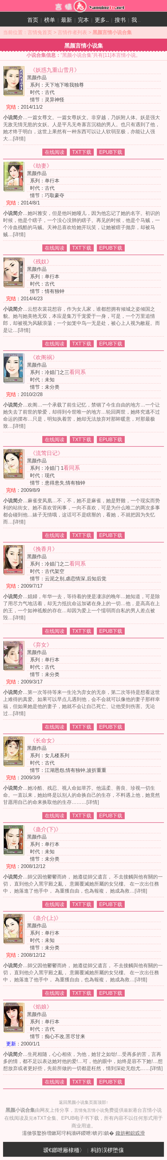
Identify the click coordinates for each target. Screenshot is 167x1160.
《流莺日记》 (46, 453)
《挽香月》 (44, 549)
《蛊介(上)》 (45, 918)
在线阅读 (54, 152)
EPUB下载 (111, 152)
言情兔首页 (40, 32)
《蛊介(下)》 (45, 829)
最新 (66, 20)
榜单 (49, 20)
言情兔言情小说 (89, 1110)
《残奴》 (41, 262)
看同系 (77, 372)
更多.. (102, 20)
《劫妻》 (41, 166)
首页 (32, 20)
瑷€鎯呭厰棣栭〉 (64, 1150)
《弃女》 (41, 645)
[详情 (18, 138)
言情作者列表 (72, 32)
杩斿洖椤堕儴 (107, 1150)
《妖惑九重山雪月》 (55, 70)
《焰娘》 (41, 1007)
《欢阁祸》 (44, 357)
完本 (83, 20)
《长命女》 (44, 741)
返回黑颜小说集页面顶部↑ (83, 1102)
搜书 (120, 20)
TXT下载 (81, 152)
